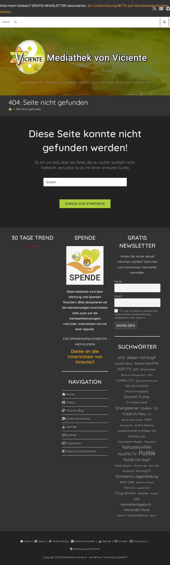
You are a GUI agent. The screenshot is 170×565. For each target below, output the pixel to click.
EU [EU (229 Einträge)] (156, 408)
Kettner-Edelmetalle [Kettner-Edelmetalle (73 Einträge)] (132, 419)
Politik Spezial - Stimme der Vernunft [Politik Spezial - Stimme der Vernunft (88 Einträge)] (137, 465)
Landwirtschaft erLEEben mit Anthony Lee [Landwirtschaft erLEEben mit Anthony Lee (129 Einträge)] (136, 433)
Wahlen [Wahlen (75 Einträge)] (121, 515)
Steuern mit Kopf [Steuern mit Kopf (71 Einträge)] (145, 482)
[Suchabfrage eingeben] (85, 182)
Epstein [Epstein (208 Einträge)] (146, 408)
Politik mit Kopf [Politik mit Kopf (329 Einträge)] (137, 459)
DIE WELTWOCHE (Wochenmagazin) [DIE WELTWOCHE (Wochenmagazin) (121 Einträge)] (136, 388)
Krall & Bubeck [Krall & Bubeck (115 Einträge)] (144, 425)
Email (117, 296)
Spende (69, 427)
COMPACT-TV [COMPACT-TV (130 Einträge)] (125, 380)
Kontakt (69, 435)
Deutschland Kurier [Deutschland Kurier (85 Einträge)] (147, 380)
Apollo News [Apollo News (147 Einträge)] (124, 363)
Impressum (72, 443)
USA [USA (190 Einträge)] (137, 499)
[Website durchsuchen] (164, 22)
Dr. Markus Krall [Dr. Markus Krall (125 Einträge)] (136, 402)
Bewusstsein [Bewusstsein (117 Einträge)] (148, 369)
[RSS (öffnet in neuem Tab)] (154, 9)
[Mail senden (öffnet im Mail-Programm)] (161, 9)
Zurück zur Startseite (85, 203)
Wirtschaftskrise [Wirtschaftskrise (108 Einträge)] (137, 515)
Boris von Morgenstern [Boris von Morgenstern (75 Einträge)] (133, 375)
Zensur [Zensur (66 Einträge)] (153, 515)
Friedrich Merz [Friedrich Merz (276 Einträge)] (134, 414)
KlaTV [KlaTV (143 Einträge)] (148, 419)
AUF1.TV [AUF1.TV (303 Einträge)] (124, 369)
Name (118, 281)
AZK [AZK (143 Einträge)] (136, 369)
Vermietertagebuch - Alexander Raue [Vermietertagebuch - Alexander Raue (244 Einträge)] (136, 507)
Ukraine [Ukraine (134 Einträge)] (143, 493)
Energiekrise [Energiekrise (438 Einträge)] (127, 407)
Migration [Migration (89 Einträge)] (149, 441)
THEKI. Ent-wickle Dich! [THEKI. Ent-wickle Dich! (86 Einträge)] (137, 487)
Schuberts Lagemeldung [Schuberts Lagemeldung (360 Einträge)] (136, 476)
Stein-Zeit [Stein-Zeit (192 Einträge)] (127, 482)
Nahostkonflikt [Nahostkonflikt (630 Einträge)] (136, 447)
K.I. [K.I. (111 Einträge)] (149, 414)
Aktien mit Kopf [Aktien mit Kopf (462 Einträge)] (141, 357)
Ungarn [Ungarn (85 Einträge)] (154, 493)
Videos (68, 402)
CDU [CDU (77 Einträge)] (150, 375)
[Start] (10, 109)
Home (68, 394)
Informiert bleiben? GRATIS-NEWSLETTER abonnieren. (43, 5)
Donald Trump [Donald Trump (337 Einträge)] (136, 396)
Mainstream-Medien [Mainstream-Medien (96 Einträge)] (130, 441)
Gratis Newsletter (76, 418)
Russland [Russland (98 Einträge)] (128, 471)
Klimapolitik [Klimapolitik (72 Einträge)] (126, 425)
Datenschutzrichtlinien (79, 451)
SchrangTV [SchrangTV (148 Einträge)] (143, 471)
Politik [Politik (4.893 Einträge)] (147, 453)
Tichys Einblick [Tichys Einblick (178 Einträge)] (125, 493)
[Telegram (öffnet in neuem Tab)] (167, 9)
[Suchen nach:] (14, 22)
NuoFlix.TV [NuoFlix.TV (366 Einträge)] (127, 453)
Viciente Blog (73, 410)
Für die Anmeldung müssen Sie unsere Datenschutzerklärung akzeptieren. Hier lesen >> (135, 314)
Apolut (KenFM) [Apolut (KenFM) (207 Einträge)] (147, 363)
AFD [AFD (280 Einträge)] (121, 357)
